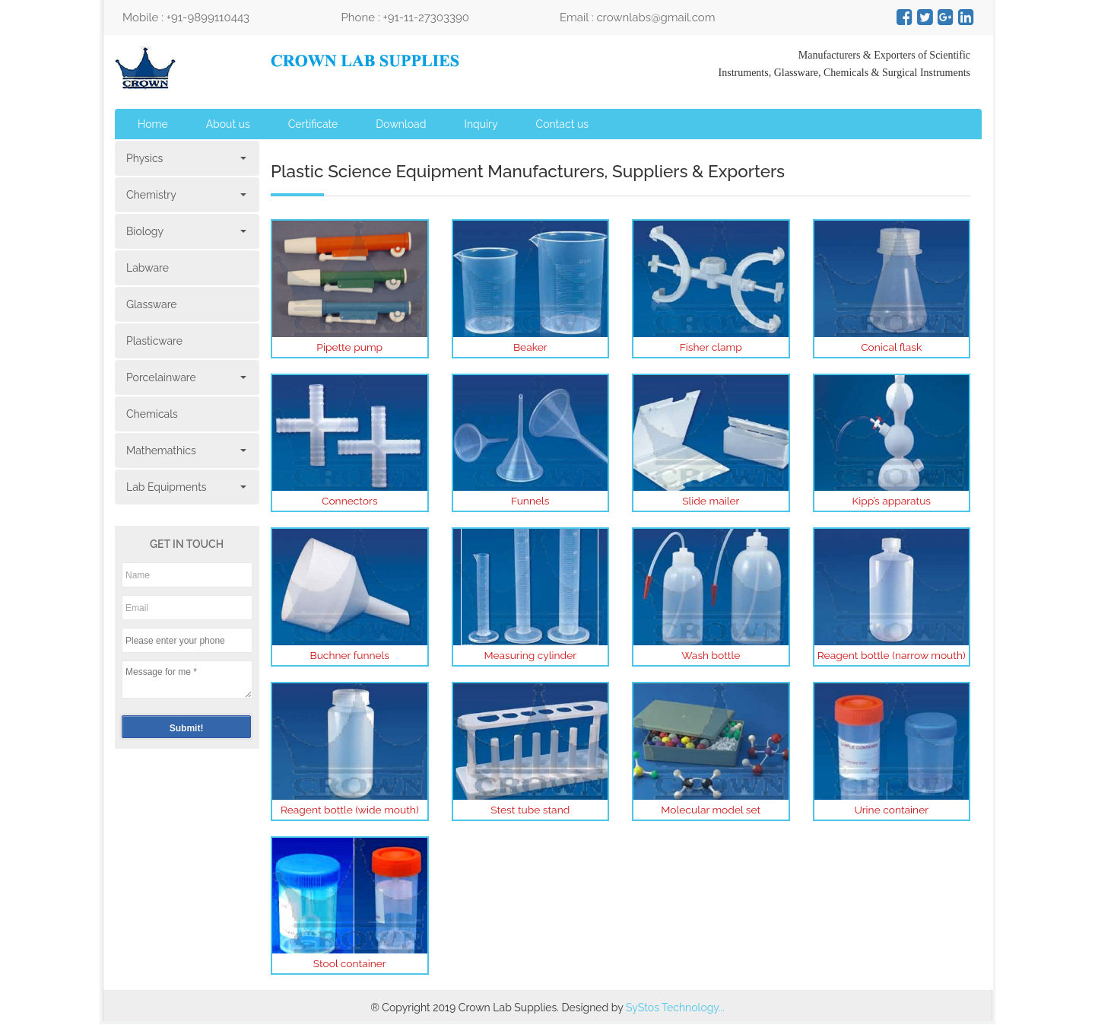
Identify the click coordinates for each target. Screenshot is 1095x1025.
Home (153, 124)
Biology (185, 231)
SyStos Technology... (675, 1011)
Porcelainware (185, 377)
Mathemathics (185, 450)
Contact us (562, 124)
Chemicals (152, 414)
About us (228, 124)
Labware (147, 268)
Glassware (151, 304)
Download (401, 124)
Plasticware (154, 341)
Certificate (313, 124)
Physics (185, 158)
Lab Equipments (185, 487)
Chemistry (185, 195)
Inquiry (480, 124)
